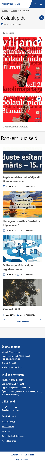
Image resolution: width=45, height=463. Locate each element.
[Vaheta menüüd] (41, 3)
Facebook (6, 408)
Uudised (14, 11)
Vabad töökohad (9, 441)
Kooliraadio (7, 426)
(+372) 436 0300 (9, 363)
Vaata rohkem (22, 322)
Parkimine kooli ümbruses (13, 436)
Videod (5, 431)
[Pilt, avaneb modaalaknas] (22, 109)
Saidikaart (29, 455)
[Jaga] (41, 17)
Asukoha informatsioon (12, 367)
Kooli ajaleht (7, 422)
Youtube (16, 408)
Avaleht (5, 11)
